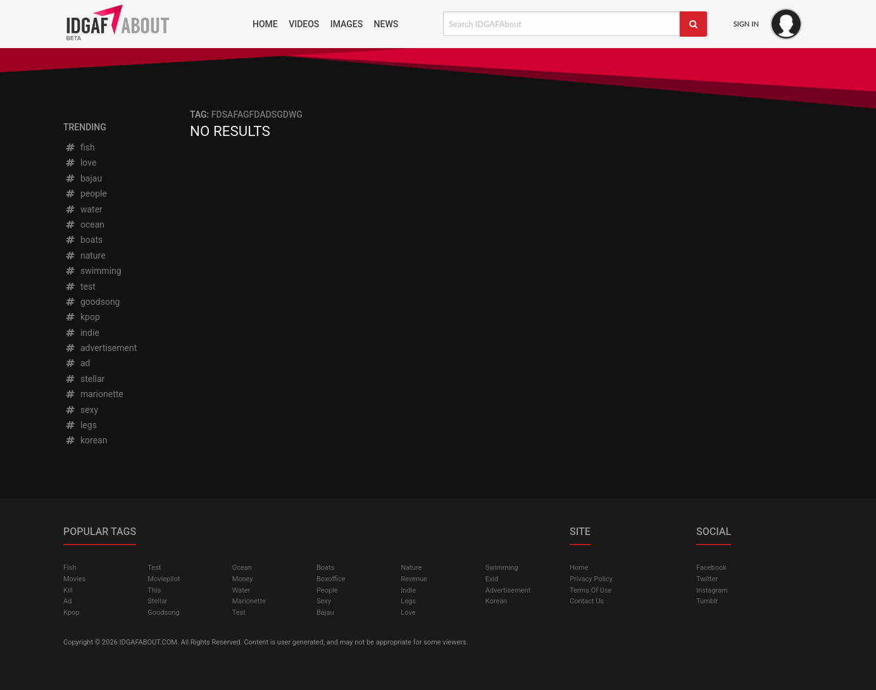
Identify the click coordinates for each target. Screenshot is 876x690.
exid (492, 579)
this (154, 590)
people (86, 193)
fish (80, 147)
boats (84, 240)
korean (86, 440)
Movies (74, 579)
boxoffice (331, 579)
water (84, 209)
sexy (81, 410)
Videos (304, 24)
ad (77, 363)
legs (81, 425)
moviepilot (163, 579)
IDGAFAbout (153, 24)
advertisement (101, 348)
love (80, 162)
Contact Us (587, 601)
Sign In (746, 24)
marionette (94, 394)
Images (346, 24)
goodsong (92, 302)
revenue (414, 579)
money (242, 579)
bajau (83, 178)
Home (265, 24)
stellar (84, 379)
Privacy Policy (591, 579)
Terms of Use (590, 590)
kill (68, 590)
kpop (82, 317)
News (386, 24)
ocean (84, 224)
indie (82, 333)
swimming (93, 271)
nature (85, 255)
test (80, 286)
